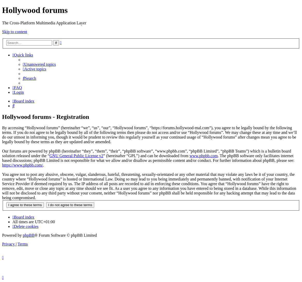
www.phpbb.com (203, 156)
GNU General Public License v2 (76, 156)
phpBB (28, 235)
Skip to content (14, 32)
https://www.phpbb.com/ (22, 165)
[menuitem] (39, 64)
